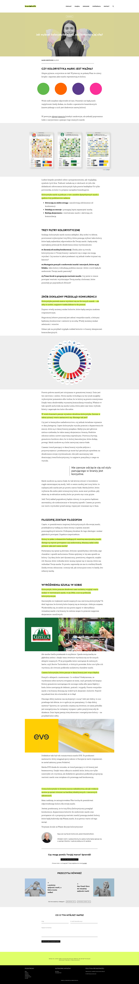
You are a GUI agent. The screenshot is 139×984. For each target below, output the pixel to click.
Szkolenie (86, 6)
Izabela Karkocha (74, 980)
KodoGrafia (67, 980)
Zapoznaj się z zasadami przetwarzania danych (95, 971)
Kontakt (106, 6)
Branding (69, 16)
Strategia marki (28, 976)
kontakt (84, 863)
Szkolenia (27, 974)
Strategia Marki (58, 972)
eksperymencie (58, 116)
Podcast (69, 6)
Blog (26, 971)
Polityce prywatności (75, 960)
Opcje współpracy (69, 859)
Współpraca (96, 6)
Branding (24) (71, 901)
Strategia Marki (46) (84, 901)
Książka (77, 6)
